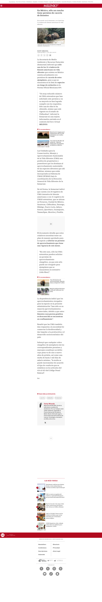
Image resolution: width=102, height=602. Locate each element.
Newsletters (42, 544)
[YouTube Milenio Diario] (44, 574)
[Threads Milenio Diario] (60, 568)
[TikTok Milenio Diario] (51, 574)
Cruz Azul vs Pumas (21, 1)
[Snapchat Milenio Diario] (57, 574)
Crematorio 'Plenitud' (43, 1)
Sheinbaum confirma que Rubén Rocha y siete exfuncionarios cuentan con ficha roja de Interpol (55, 486)
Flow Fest (90, 1)
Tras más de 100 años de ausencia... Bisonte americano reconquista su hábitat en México (57, 143)
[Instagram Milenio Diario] (54, 568)
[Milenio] (51, 6)
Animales (50, 398)
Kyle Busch (84, 1)
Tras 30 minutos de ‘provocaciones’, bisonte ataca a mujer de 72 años (57, 281)
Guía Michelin (57, 1)
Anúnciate (41, 554)
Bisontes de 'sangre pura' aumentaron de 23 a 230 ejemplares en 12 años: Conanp (57, 134)
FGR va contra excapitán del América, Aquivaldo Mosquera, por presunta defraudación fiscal (55, 495)
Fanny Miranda (42, 51)
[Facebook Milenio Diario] (41, 568)
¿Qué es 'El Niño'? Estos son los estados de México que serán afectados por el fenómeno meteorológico (54, 516)
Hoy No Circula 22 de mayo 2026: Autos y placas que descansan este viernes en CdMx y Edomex (55, 505)
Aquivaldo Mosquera (66, 1)
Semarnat (58, 398)
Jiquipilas (35, 1)
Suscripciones (42, 551)
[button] (1, 6)
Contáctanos (42, 548)
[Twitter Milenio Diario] (48, 568)
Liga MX (51, 1)
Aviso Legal (56, 551)
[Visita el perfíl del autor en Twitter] (45, 422)
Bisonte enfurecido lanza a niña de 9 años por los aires (57, 290)
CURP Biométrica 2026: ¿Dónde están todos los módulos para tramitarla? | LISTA (54, 524)
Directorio (56, 544)
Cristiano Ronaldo (76, 1)
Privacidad (56, 548)
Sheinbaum (29, 1)
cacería (42, 398)
